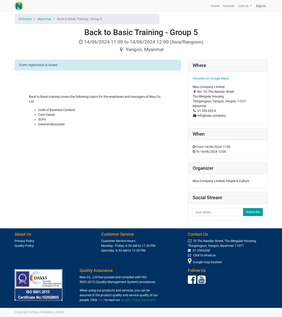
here (101, 300)
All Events (25, 19)
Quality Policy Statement (138, 300)
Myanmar (44, 19)
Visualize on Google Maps (211, 78)
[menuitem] (215, 6)
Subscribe (253, 212)
